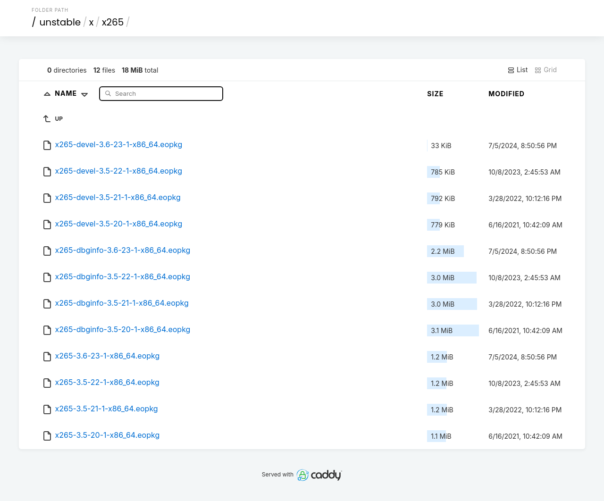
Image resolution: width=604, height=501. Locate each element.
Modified (506, 94)
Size (435, 94)
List (517, 70)
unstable (60, 22)
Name (73, 93)
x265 (113, 22)
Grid (545, 70)
